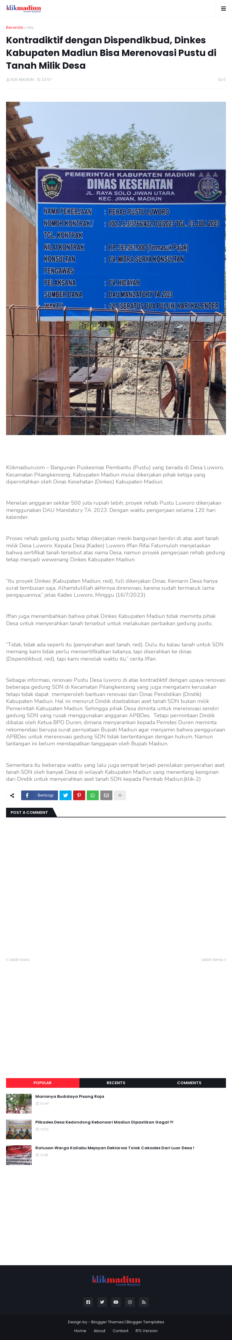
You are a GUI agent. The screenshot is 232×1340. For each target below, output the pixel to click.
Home (80, 1331)
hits (30, 27)
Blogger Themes (107, 1322)
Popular (43, 1083)
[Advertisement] (116, 1013)
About (99, 1331)
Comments (189, 1083)
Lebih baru (19, 959)
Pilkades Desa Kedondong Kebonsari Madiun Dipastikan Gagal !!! (104, 1122)
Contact (120, 1331)
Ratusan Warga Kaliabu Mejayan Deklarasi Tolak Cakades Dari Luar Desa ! (114, 1148)
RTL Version (147, 1331)
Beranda (14, 27)
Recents (116, 1083)
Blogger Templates (145, 1322)
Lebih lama (212, 959)
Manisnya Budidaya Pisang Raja (69, 1096)
